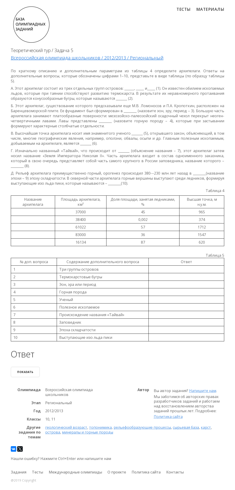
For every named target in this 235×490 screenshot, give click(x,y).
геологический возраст (66, 427)
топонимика (100, 427)
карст (206, 427)
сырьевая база (186, 427)
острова (52, 432)
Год (37, 411)
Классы (34, 419)
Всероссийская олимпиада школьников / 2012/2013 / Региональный (87, 58)
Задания (18, 472)
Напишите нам (202, 390)
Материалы (210, 9)
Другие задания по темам (30, 432)
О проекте (116, 472)
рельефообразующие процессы (142, 427)
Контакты (175, 472)
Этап (36, 403)
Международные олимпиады (75, 472)
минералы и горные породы (87, 432)
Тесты (183, 9)
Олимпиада (29, 389)
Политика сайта (168, 416)
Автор (143, 389)
